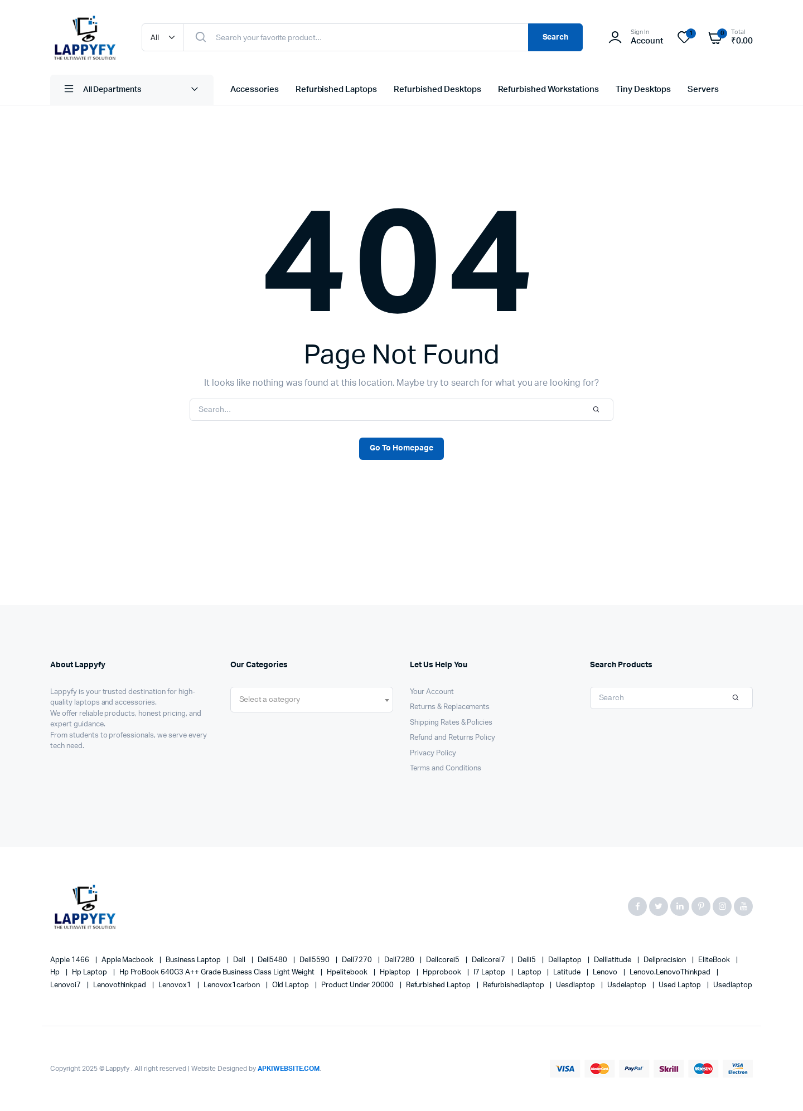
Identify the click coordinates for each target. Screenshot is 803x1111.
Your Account (432, 692)
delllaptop (566, 960)
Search (556, 37)
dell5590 (315, 960)
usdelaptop (627, 985)
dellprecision (666, 960)
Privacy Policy (433, 753)
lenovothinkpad (120, 985)
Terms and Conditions (445, 768)
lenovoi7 (66, 985)
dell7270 (358, 960)
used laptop (681, 985)
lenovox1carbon (233, 985)
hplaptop (396, 972)
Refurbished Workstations (548, 89)
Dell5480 (273, 960)
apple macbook (128, 960)
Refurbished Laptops (336, 89)
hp (55, 972)
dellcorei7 (489, 960)
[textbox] (270, 699)
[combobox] (312, 699)
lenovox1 (175, 985)
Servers (703, 89)
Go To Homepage (401, 448)
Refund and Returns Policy (452, 737)
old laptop (291, 985)
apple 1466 (70, 960)
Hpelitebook (348, 972)
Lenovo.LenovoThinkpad (671, 972)
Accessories (254, 89)
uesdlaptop (576, 985)
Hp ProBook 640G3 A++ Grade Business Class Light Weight (217, 972)
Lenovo (606, 972)
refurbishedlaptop (514, 985)
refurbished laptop (439, 985)
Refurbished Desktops (437, 89)
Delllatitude (613, 960)
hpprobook (443, 972)
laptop (530, 972)
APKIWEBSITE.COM (289, 1068)
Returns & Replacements (450, 707)
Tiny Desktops (643, 89)
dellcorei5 (443, 960)
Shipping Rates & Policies (451, 722)
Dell (240, 960)
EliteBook (715, 960)
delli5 (527, 960)
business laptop (194, 960)
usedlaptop (732, 985)
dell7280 (400, 960)
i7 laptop (490, 972)
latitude (567, 972)
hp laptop (90, 972)
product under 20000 (358, 985)
